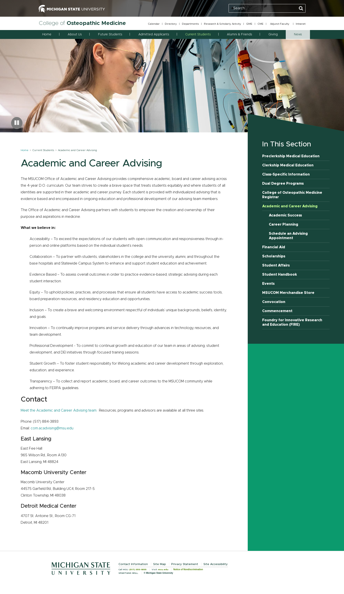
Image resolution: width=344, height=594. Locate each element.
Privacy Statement (184, 564)
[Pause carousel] (16, 123)
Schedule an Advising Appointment (288, 236)
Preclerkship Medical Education (291, 156)
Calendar (154, 23)
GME (249, 23)
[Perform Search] (301, 8)
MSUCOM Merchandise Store (288, 293)
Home (46, 34)
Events (268, 283)
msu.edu (163, 569)
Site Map (159, 564)
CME (260, 23)
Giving (273, 34)
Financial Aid (273, 247)
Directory (171, 23)
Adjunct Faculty (279, 23)
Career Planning (283, 224)
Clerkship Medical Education (288, 165)
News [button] (298, 34)
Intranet (301, 23)
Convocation (273, 302)
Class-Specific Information (286, 174)
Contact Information (133, 564)
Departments (190, 23)
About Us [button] (75, 34)
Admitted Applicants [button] (153, 34)
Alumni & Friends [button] (239, 34)
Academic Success (285, 215)
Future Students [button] (110, 34)
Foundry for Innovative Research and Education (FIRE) (292, 322)
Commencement (277, 311)
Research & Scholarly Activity (222, 23)
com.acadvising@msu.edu (52, 428)
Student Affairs (276, 265)
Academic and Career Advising (290, 206)
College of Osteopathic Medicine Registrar (292, 195)
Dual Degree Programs (283, 183)
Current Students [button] (198, 34)
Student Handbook (279, 274)
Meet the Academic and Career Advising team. (59, 410)
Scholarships (273, 256)
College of (82, 23)
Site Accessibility (215, 564)
